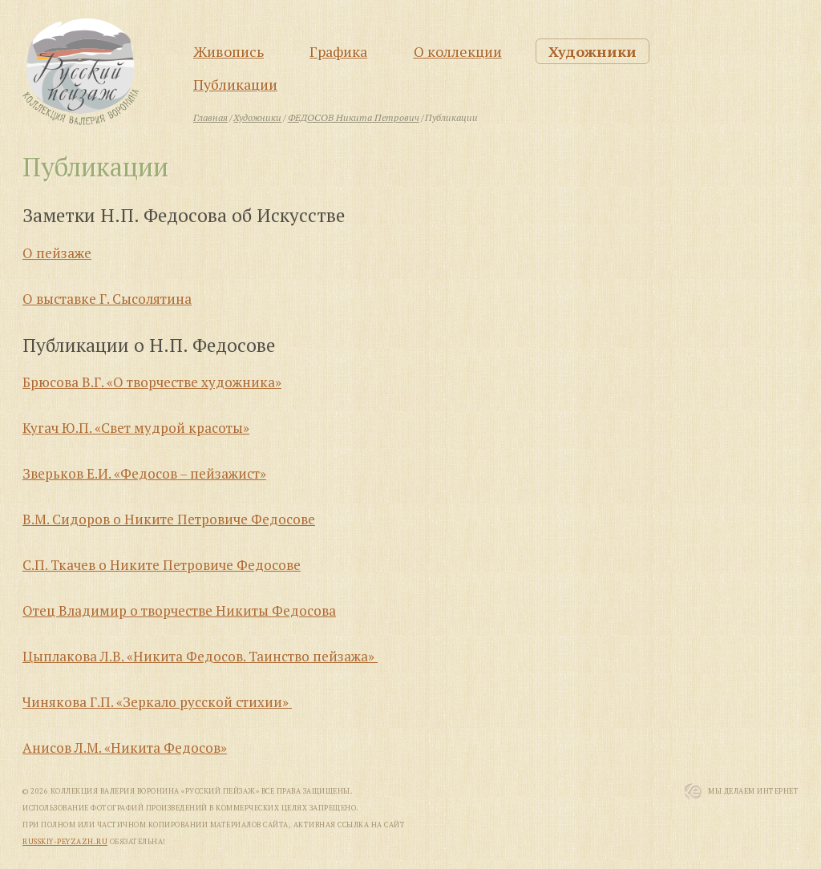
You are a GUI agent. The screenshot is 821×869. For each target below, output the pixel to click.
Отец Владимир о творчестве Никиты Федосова (179, 610)
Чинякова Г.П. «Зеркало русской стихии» (157, 702)
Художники (592, 51)
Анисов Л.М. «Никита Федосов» (124, 747)
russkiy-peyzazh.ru (64, 842)
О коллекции (458, 51)
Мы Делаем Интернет (753, 791)
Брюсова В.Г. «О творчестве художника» (151, 382)
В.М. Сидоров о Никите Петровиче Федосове (168, 519)
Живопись (228, 51)
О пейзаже (56, 253)
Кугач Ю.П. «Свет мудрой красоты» (135, 427)
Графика (338, 51)
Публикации (235, 84)
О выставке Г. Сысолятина (107, 298)
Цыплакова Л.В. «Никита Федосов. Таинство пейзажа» (200, 656)
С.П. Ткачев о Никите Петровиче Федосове (161, 565)
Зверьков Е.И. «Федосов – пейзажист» (144, 473)
